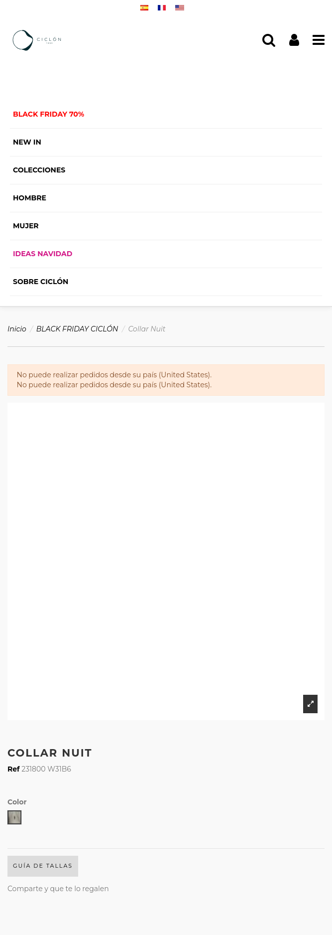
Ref (13, 769)
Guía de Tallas (43, 865)
